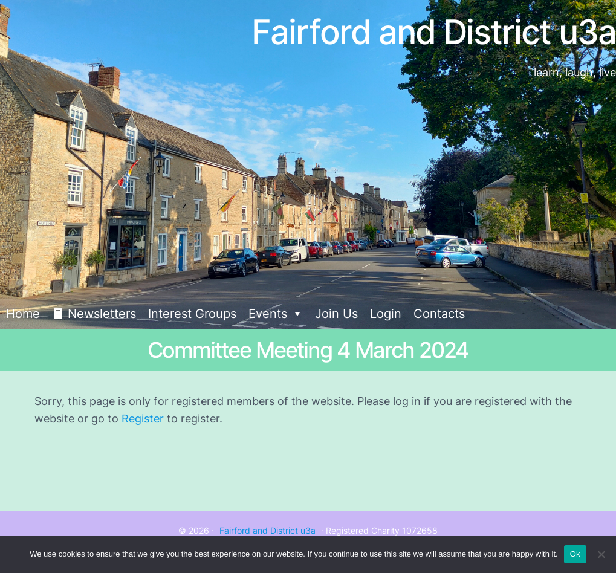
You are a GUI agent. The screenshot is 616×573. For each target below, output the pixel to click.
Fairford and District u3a (267, 530)
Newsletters (102, 313)
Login (385, 313)
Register (143, 418)
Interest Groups (192, 313)
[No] (601, 554)
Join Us (336, 313)
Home (23, 313)
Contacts (439, 313)
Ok (575, 553)
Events (275, 314)
